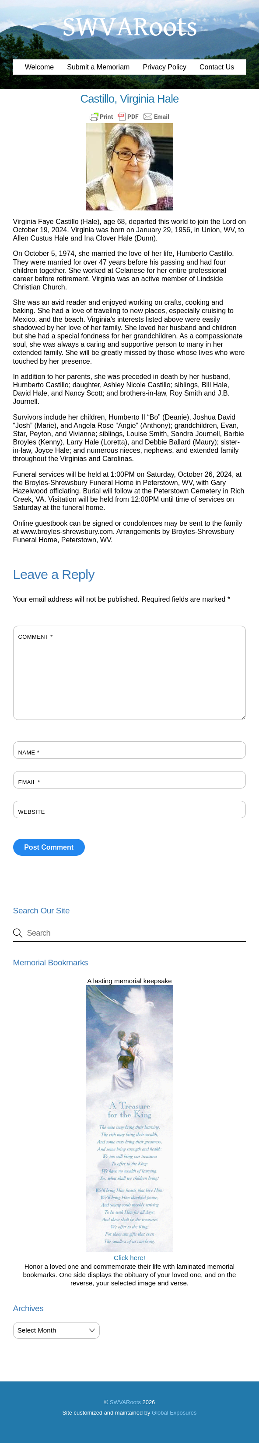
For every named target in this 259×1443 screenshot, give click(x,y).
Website (31, 812)
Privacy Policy (164, 67)
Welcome (39, 67)
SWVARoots (125, 1402)
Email (29, 782)
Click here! (129, 1253)
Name (29, 752)
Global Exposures (174, 1412)
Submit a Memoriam (98, 67)
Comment (35, 637)
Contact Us (217, 67)
